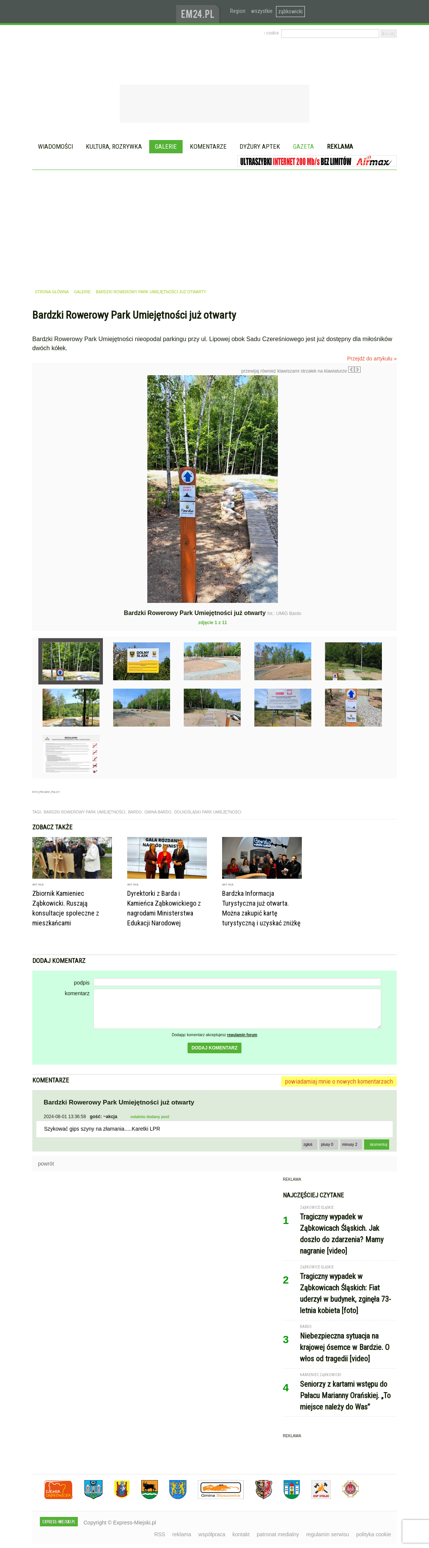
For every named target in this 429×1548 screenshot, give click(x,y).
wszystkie (262, 11)
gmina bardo (158, 812)
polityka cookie (373, 1534)
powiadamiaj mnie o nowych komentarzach (339, 1081)
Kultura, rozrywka (114, 146)
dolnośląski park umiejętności (207, 812)
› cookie (271, 33)
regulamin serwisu (327, 1534)
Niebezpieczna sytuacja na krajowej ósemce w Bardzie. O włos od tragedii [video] (345, 1347)
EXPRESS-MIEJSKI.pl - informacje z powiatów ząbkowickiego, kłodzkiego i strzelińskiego (104, 12)
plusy (327, 1144)
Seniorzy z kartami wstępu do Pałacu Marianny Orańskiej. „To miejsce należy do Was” (345, 1395)
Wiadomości (55, 146)
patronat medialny (278, 1534)
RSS (159, 1534)
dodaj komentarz (214, 1048)
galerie (82, 292)
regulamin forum (242, 1035)
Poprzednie (48, 448)
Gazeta (303, 146)
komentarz (77, 993)
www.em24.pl (199, 11)
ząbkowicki (290, 11)
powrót (46, 1164)
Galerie (166, 146)
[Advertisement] (214, 227)
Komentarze (208, 146)
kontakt (240, 1534)
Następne (377, 429)
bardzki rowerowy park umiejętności (84, 812)
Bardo (135, 812)
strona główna (52, 292)
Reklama (340, 146)
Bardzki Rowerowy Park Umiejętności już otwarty (151, 292)
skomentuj (378, 1144)
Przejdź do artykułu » (372, 359)
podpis (82, 983)
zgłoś (307, 1144)
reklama (181, 1534)
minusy (349, 1144)
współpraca (212, 1534)
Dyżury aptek (260, 146)
